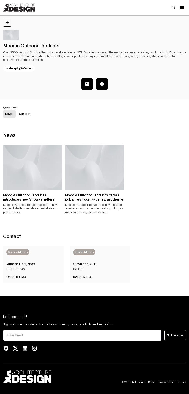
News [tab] (8, 113)
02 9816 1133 (16, 277)
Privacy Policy (165, 382)
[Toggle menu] (182, 8)
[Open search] (174, 8)
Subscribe (175, 335)
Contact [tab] (24, 113)
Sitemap (181, 382)
